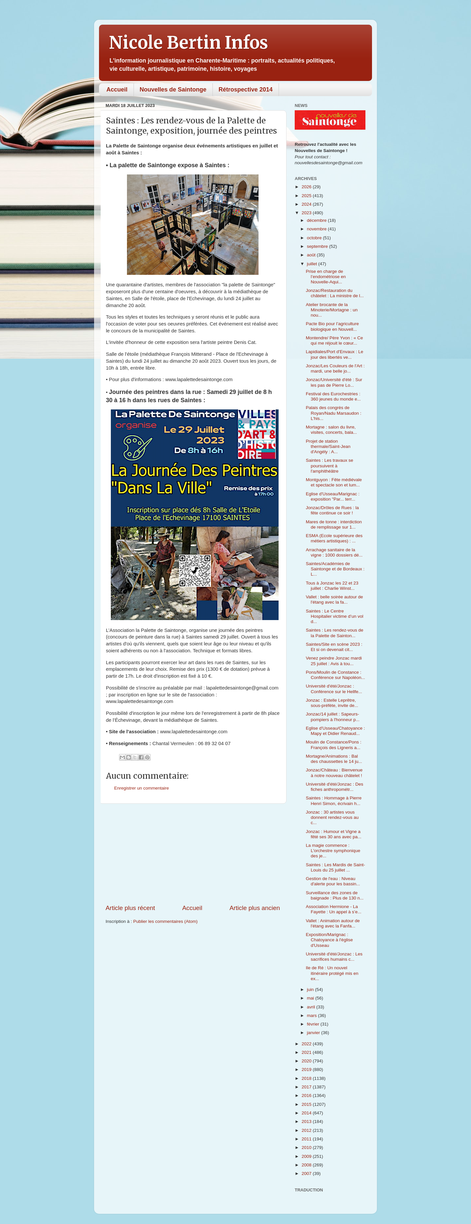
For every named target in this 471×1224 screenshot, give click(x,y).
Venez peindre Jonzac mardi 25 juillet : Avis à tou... (334, 661)
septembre (318, 246)
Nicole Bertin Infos (188, 42)
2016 (307, 1095)
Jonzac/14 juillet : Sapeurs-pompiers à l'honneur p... (332, 717)
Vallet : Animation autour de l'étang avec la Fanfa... (333, 923)
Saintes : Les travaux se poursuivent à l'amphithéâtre (329, 465)
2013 (307, 1121)
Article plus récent (130, 907)
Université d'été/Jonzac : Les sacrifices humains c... (334, 956)
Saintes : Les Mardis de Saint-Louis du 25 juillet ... (335, 867)
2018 (307, 1078)
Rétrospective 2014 (246, 89)
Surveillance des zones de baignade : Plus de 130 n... (335, 895)
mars (312, 1015)
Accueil (117, 89)
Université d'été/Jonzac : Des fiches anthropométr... (334, 787)
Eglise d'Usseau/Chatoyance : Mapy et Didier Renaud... (335, 731)
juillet (312, 263)
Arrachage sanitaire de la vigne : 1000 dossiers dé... (334, 552)
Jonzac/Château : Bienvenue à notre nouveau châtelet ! (334, 773)
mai (311, 998)
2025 (307, 195)
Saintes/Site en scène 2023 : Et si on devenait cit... (334, 647)
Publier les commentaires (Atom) (165, 921)
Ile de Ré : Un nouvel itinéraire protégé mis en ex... (332, 973)
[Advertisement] (192, 854)
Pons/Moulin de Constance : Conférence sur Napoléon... (335, 675)
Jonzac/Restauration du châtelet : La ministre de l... (335, 293)
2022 (307, 1043)
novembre (317, 228)
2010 (307, 1147)
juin (311, 989)
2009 (307, 1156)
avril (311, 1006)
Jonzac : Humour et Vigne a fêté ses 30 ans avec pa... (333, 834)
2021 (307, 1052)
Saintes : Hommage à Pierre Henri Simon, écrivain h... (334, 800)
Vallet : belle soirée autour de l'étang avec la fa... (334, 599)
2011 (307, 1138)
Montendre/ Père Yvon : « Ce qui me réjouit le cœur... (334, 340)
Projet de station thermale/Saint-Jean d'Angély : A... (328, 446)
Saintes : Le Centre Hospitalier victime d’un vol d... (334, 616)
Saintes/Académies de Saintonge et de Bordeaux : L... (335, 569)
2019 (307, 1069)
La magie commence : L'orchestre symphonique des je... (333, 850)
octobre (315, 237)
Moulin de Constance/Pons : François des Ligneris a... (333, 745)
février (313, 1024)
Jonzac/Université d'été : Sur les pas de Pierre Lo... (334, 382)
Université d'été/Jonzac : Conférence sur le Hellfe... (334, 689)
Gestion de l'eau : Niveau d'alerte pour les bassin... (333, 881)
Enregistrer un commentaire (141, 788)
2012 (307, 1130)
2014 (307, 1112)
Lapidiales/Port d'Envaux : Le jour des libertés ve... (334, 354)
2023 (307, 212)
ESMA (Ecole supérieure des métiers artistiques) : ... (334, 538)
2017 (307, 1086)
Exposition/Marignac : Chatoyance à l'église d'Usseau (329, 940)
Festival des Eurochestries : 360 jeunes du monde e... (333, 396)
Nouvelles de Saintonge (173, 89)
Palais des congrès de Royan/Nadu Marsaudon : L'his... (333, 413)
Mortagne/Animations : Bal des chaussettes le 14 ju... (334, 759)
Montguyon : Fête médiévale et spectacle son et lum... (334, 482)
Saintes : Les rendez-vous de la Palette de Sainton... (334, 633)
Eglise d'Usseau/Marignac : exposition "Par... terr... (332, 496)
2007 (307, 1173)
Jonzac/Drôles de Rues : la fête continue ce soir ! (332, 510)
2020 (307, 1060)
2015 (307, 1104)
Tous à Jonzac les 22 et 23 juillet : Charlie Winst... (332, 586)
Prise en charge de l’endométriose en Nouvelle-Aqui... (326, 276)
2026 (307, 186)
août (312, 254)
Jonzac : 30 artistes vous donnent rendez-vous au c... (332, 817)
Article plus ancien (255, 907)
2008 (307, 1164)
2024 (307, 204)
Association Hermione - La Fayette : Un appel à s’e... (333, 909)
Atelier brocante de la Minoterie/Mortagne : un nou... (332, 310)
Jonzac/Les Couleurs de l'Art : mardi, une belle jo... (335, 368)
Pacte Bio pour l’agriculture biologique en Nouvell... (332, 326)
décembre (317, 220)
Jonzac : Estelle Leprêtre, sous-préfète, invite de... (332, 703)
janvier (314, 1032)
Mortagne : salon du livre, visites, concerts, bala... (331, 430)
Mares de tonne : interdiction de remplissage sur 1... (334, 524)
